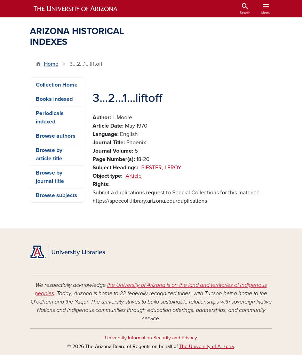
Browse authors (56, 135)
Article (134, 175)
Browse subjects (56, 195)
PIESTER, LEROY (161, 167)
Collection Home (57, 84)
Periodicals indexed (50, 117)
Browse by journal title (50, 177)
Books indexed (54, 99)
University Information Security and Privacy (151, 338)
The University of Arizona (206, 346)
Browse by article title (49, 154)
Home (51, 63)
